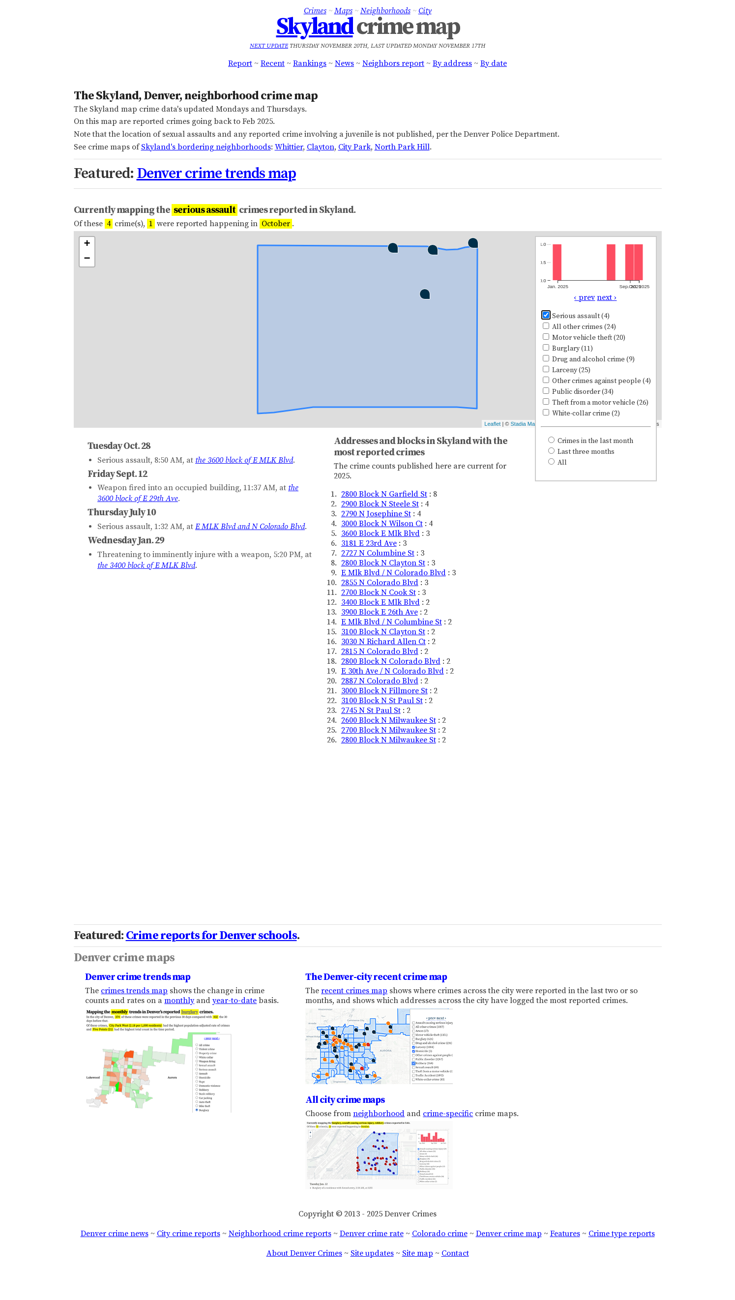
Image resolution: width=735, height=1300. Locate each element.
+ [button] (87, 244)
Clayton (320, 147)
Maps (343, 11)
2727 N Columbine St (377, 553)
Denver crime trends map (216, 173)
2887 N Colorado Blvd (379, 681)
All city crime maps (344, 1100)
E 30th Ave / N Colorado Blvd (392, 671)
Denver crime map (509, 1234)
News (344, 63)
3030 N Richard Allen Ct (383, 642)
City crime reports (188, 1234)
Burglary (568, 348)
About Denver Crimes (304, 1253)
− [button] (87, 259)
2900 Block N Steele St (380, 504)
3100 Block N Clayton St (383, 632)
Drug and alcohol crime (589, 359)
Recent (273, 63)
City (425, 11)
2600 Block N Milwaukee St (388, 720)
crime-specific (448, 1114)
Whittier (289, 147)
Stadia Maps (526, 424)
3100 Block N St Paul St (382, 701)
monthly (179, 1000)
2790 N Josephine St (376, 514)
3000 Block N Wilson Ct (382, 524)
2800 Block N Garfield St (384, 494)
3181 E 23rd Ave (369, 543)
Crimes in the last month (590, 441)
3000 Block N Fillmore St (384, 691)
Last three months (581, 451)
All (557, 462)
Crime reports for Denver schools (211, 935)
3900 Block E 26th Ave (379, 612)
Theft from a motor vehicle (595, 402)
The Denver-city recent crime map (376, 977)
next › (607, 297)
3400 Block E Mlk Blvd (380, 602)
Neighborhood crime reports (280, 1234)
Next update (269, 46)
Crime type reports (621, 1234)
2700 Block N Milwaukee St (388, 730)
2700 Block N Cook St (378, 592)
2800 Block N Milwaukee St (388, 740)
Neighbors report (393, 63)
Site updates (372, 1253)
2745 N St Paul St (371, 710)
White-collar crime (581, 413)
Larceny (566, 370)
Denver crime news (114, 1234)
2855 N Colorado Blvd (379, 583)
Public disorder (578, 391)
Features (565, 1234)
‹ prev (584, 297)
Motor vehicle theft (584, 337)
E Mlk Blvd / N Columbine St (391, 622)
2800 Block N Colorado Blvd (391, 661)
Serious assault (576, 316)
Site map (417, 1253)
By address (452, 63)
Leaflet (492, 424)
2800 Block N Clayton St (383, 563)
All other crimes (579, 327)
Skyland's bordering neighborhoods (206, 147)
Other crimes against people (597, 381)
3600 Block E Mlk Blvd (380, 533)
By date (493, 63)
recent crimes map (354, 991)
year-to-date (234, 1000)
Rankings (309, 63)
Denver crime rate (372, 1234)
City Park (354, 147)
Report (240, 63)
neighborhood (379, 1114)
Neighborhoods (385, 11)
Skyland (314, 27)
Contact (455, 1253)
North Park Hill (402, 147)
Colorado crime (440, 1234)
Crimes (315, 11)
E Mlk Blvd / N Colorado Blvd (393, 573)
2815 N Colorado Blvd (379, 651)
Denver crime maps (124, 957)
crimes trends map (134, 991)
